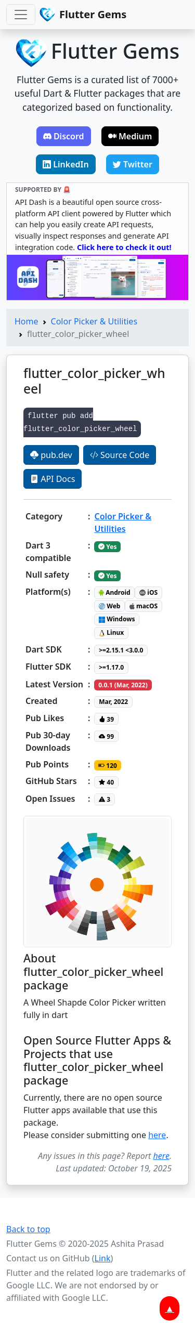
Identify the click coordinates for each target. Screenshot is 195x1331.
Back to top (28, 1229)
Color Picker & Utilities (94, 321)
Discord (63, 136)
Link (103, 1258)
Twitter (132, 164)
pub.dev (51, 455)
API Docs (52, 479)
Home (26, 321)
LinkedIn (66, 164)
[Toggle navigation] (20, 14)
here (157, 1135)
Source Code (119, 455)
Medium (130, 136)
